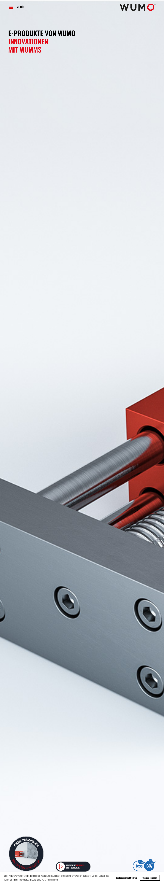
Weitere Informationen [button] (50, 879)
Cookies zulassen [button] (150, 877)
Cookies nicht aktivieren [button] (126, 877)
